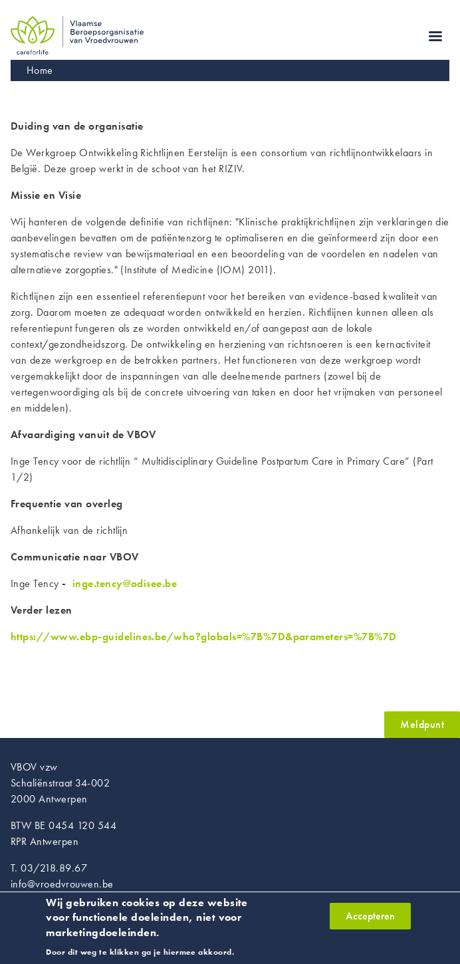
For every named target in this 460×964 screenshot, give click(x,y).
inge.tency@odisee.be (124, 583)
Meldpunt (422, 724)
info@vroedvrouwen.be (62, 884)
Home (40, 70)
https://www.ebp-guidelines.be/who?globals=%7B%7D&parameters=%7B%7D (204, 637)
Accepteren (370, 921)
